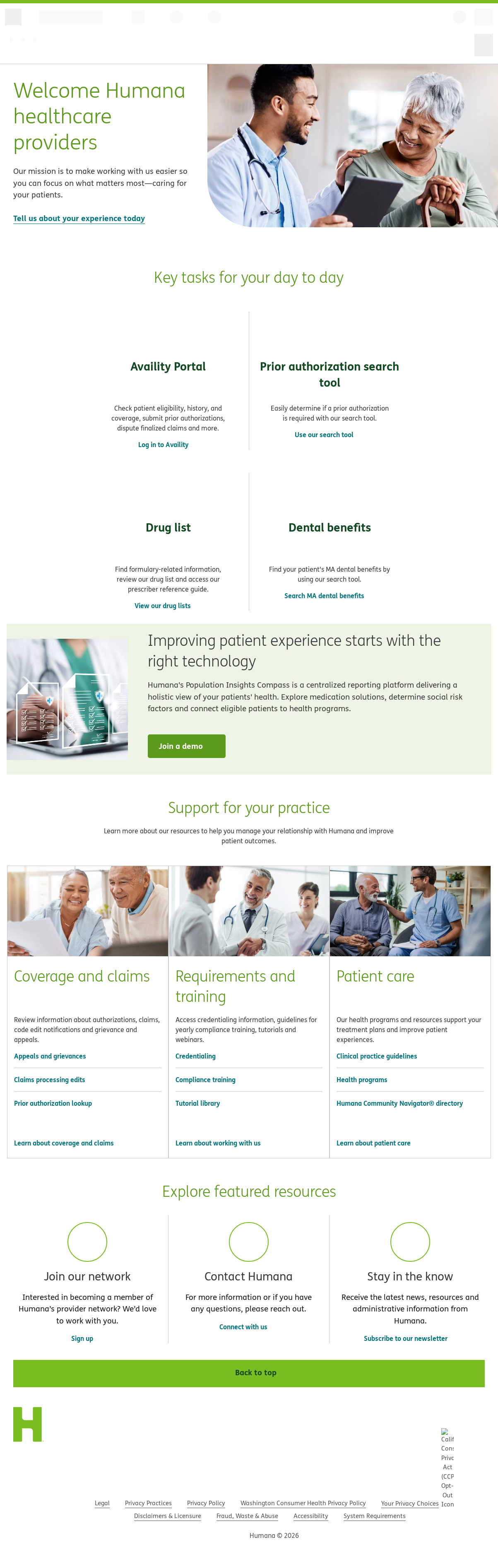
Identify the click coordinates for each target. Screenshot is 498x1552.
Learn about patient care (374, 1143)
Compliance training (206, 1079)
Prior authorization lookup (53, 1103)
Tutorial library (198, 1103)
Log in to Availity (168, 444)
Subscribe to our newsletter (410, 1338)
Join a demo (188, 745)
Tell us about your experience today (79, 218)
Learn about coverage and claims (64, 1143)
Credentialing (196, 1056)
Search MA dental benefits (324, 595)
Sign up (82, 1338)
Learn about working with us (218, 1143)
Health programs (362, 1079)
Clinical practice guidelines (377, 1056)
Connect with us (243, 1326)
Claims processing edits (49, 1079)
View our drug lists (163, 605)
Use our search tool (324, 434)
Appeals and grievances (50, 1056)
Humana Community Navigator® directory (400, 1103)
